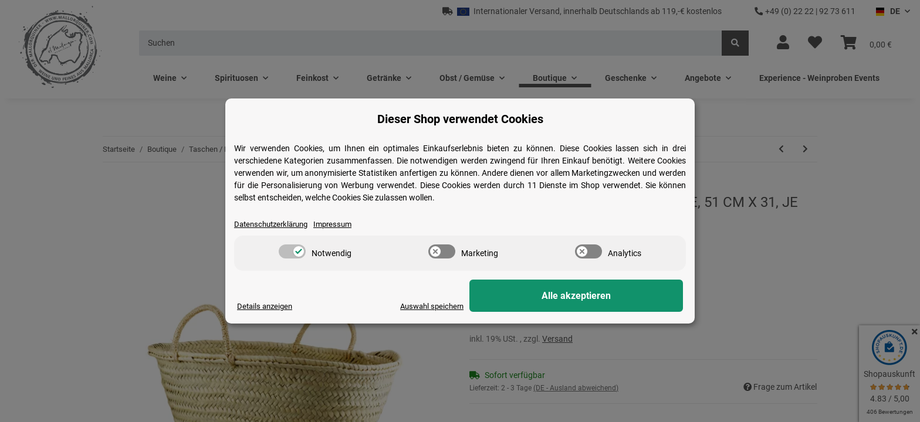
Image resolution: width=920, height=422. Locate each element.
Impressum (341, 224)
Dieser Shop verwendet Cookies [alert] (460, 118)
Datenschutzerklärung (274, 224)
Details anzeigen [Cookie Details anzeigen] (266, 306)
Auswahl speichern (525, 306)
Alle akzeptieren (624, 296)
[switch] (292, 252)
